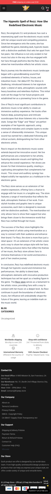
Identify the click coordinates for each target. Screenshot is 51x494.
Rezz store (20, 282)
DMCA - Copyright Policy (12, 414)
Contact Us (6, 442)
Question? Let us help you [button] (38, 491)
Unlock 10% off (46, 482)
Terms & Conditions (10, 406)
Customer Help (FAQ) (11, 445)
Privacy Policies (8, 410)
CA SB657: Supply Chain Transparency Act (19, 418)
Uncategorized (7, 318)
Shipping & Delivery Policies (13, 430)
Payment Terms (8, 434)
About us (6, 403)
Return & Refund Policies (12, 438)
